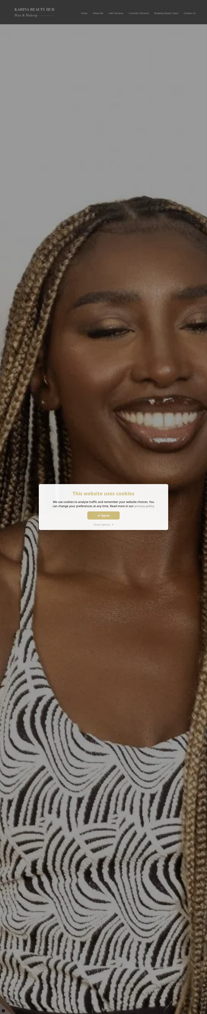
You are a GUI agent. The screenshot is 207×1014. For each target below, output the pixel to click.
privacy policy (144, 506)
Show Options (103, 524)
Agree (103, 515)
